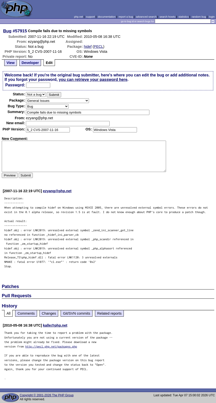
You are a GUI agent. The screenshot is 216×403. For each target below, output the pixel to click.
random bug (199, 16)
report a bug (126, 16)
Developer (30, 63)
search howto (167, 16)
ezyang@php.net (57, 191)
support (90, 16)
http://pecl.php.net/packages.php (51, 346)
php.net (78, 16)
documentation (107, 16)
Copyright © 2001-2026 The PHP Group (47, 395)
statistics (183, 16)
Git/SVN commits (76, 313)
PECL (98, 47)
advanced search (146, 16)
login (212, 16)
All (8, 313)
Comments (26, 313)
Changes (49, 313)
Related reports (109, 313)
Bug (7, 30)
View (10, 63)
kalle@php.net (55, 325)
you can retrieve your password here (93, 79)
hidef (87, 47)
